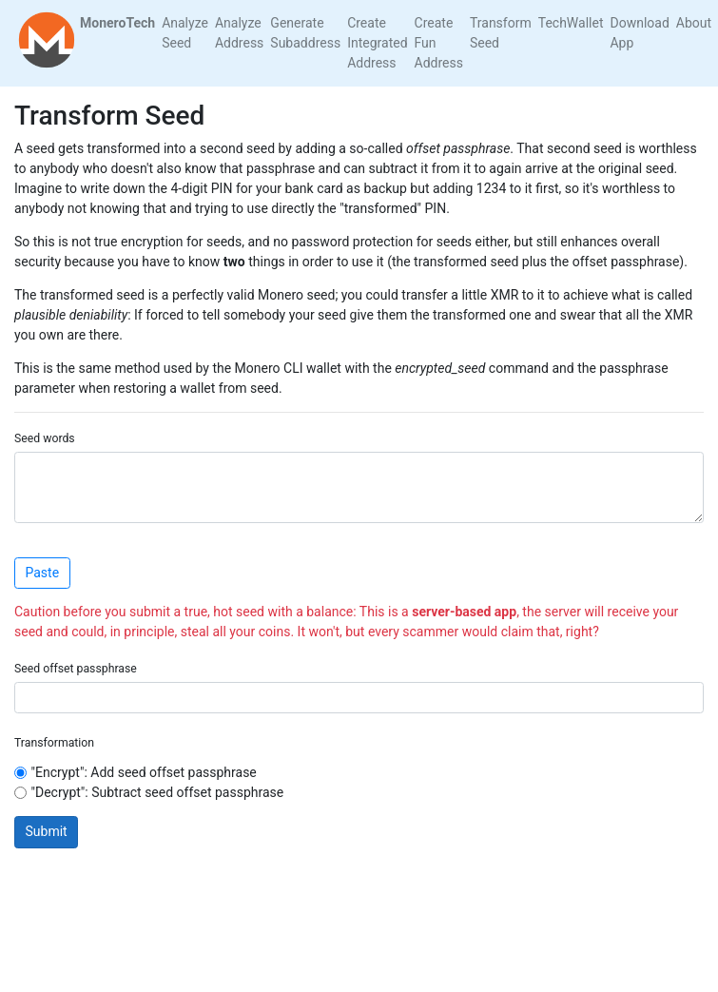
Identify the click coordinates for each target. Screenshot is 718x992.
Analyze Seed (185, 32)
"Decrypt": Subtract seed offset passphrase (157, 792)
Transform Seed (501, 32)
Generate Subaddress (305, 32)
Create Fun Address (439, 42)
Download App (639, 32)
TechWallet (571, 22)
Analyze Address (239, 32)
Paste (43, 572)
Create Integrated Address (377, 42)
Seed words (44, 438)
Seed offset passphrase (75, 668)
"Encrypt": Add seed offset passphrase (144, 772)
